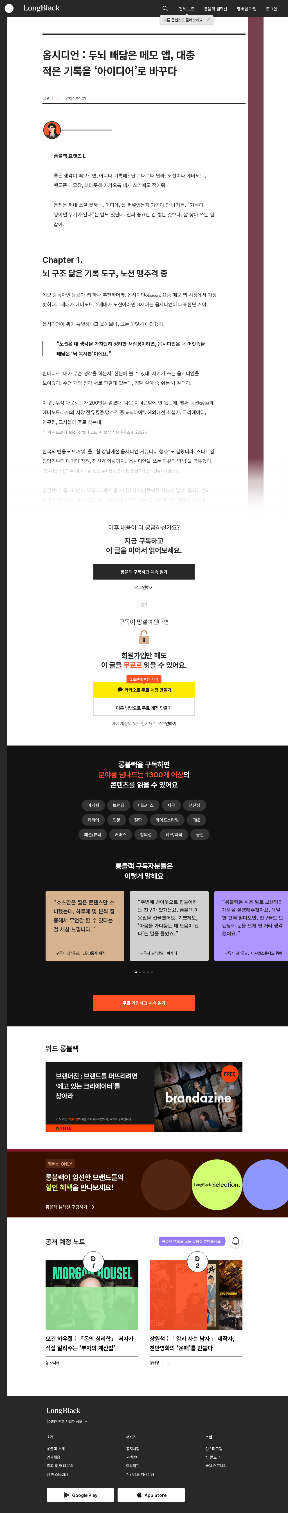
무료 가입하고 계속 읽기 (144, 1002)
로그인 (271, 9)
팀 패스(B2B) (57, 1474)
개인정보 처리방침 (140, 1474)
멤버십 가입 (246, 9)
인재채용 (53, 1457)
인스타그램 (213, 1448)
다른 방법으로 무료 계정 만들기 (144, 707)
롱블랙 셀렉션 (215, 9)
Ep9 (45, 98)
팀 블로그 (212, 1457)
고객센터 (133, 1457)
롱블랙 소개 (56, 1448)
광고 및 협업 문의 (60, 1465)
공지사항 (133, 1448)
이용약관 (133, 1465)
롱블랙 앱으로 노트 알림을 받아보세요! (192, 1241)
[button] (136, 972)
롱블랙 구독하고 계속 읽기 (144, 571)
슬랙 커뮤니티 (216, 1465)
